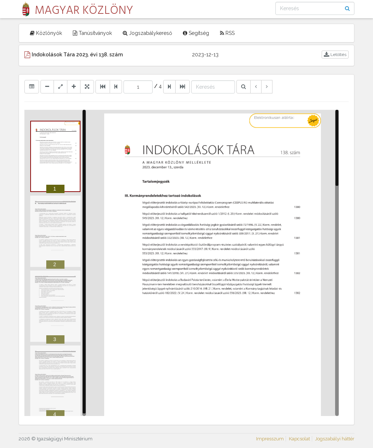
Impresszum (270, 438)
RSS (227, 33)
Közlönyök (46, 33)
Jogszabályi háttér (334, 438)
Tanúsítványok (92, 33)
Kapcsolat (299, 438)
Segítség (196, 33)
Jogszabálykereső (147, 33)
